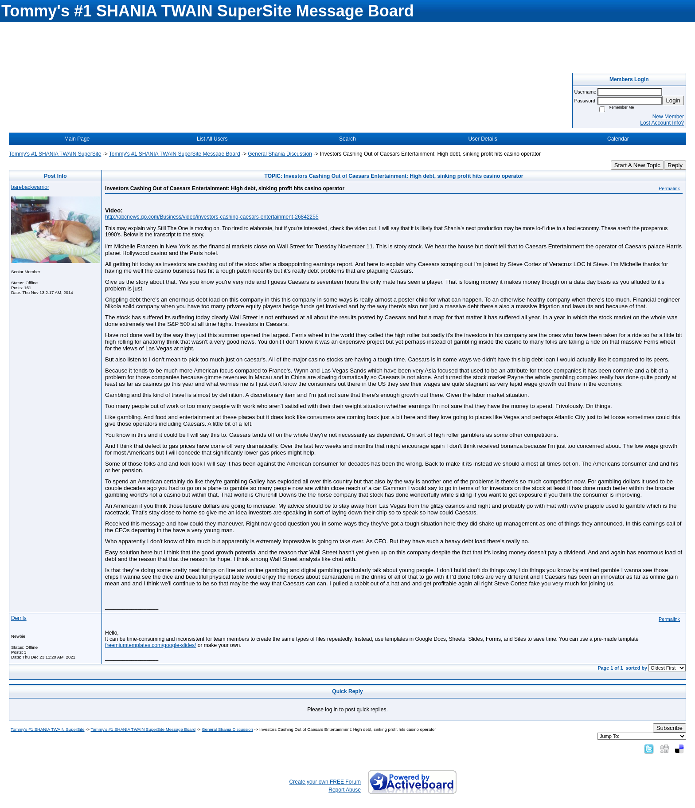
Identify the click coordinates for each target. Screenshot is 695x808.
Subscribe (669, 728)
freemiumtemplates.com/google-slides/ (150, 645)
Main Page (77, 139)
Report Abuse (344, 790)
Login (673, 100)
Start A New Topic (637, 165)
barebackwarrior (30, 187)
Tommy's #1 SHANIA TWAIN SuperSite (55, 154)
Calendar (618, 139)
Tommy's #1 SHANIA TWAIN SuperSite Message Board (174, 154)
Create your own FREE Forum (325, 782)
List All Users (212, 139)
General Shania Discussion (280, 154)
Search (347, 139)
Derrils (19, 618)
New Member (668, 117)
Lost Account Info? (662, 123)
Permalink (669, 188)
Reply (675, 165)
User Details (482, 139)
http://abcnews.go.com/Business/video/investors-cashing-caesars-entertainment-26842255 (212, 217)
